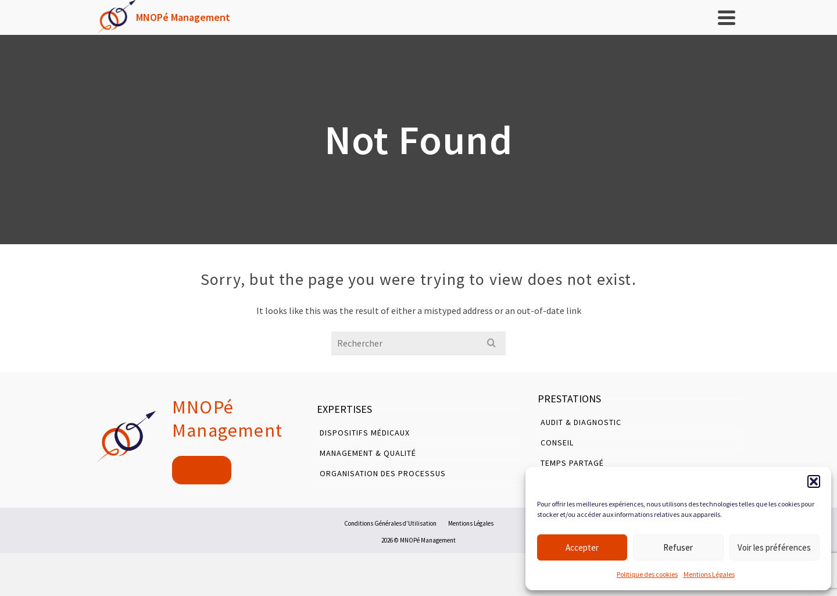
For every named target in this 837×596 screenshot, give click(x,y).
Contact (201, 470)
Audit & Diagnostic (581, 422)
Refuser (678, 547)
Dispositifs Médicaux (365, 432)
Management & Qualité (368, 453)
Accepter (582, 547)
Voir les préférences (774, 547)
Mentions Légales (709, 574)
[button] (814, 481)
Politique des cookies (647, 574)
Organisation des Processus (383, 473)
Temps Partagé (572, 463)
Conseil (557, 442)
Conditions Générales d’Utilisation (390, 523)
